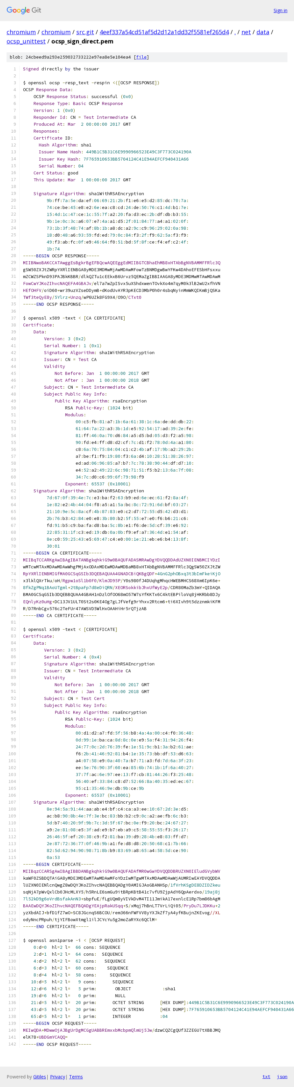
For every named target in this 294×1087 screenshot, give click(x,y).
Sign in (280, 10)
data (263, 32)
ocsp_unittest (26, 41)
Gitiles (39, 1077)
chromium (21, 32)
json (282, 1076)
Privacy (57, 1077)
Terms (76, 1077)
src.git (85, 32)
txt (266, 1076)
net (246, 32)
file (141, 57)
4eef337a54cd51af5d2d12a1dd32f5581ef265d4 (164, 32)
